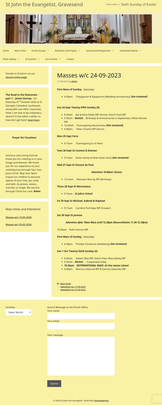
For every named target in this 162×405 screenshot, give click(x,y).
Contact (70, 59)
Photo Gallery (12, 59)
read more (33, 120)
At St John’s (33, 59)
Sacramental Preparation (101, 50)
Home (6, 50)
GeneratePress (101, 400)
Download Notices (132, 50)
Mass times (65, 283)
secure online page (16, 77)
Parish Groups (42, 50)
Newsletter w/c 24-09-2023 (73, 289)
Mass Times (20, 50)
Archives (10, 307)
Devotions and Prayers (69, 50)
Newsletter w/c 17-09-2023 (73, 286)
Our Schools (54, 59)
